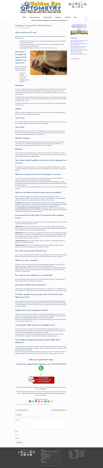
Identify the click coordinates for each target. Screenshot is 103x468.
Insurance (58, 17)
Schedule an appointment (46, 454)
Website (16, 438)
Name (16, 431)
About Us (67, 17)
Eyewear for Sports (39, 404)
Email (16, 434)
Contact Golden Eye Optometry (78, 24)
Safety (31, 404)
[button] (86, 19)
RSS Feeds (74, 38)
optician (51, 196)
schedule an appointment (76, 26)
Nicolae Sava (27, 27)
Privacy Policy (43, 458)
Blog (75, 17)
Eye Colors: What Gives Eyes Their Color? (59, 410)
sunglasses (47, 404)
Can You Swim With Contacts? (21, 410)
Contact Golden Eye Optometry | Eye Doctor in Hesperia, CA (49, 20)
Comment (17, 419)
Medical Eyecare (27, 404)
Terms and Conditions (45, 456)
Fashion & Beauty (21, 404)
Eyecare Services (35, 17)
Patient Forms (47, 17)
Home (24, 17)
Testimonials (43, 461)
